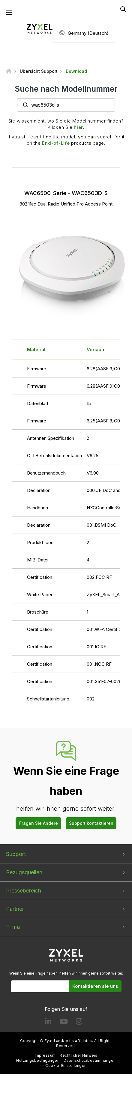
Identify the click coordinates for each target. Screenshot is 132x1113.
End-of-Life (56, 143)
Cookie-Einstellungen (66, 1065)
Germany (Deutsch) (88, 33)
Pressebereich (23, 890)
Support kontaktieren (91, 823)
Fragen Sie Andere (38, 823)
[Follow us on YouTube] (64, 1022)
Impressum (45, 1055)
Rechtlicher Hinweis (78, 1055)
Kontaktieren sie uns (95, 986)
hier (78, 127)
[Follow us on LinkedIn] (48, 1022)
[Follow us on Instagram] (79, 1022)
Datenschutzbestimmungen (90, 1060)
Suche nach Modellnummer (66, 88)
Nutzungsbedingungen (37, 1060)
